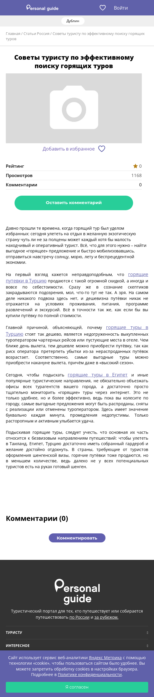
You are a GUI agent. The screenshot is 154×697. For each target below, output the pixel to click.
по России (79, 617)
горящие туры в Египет (98, 375)
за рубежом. (106, 617)
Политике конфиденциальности (90, 674)
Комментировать (77, 538)
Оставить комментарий (74, 202)
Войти (121, 8)
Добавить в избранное (69, 149)
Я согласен (77, 687)
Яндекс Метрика (105, 657)
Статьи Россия (36, 33)
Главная (13, 33)
